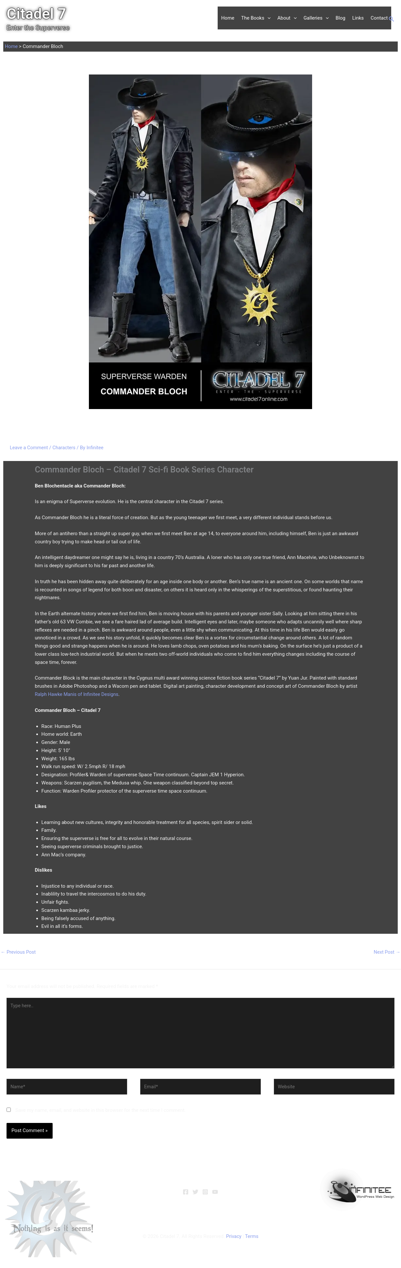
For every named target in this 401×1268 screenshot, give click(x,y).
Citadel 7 (36, 14)
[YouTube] (215, 1195)
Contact (379, 18)
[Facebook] (186, 1195)
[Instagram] (205, 1195)
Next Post (386, 952)
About (287, 18)
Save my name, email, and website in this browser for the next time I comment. (100, 1113)
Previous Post (19, 952)
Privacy (233, 1239)
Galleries (316, 18)
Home (227, 18)
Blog (340, 18)
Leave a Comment (29, 447)
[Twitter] (195, 1195)
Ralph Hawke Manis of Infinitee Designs (78, 694)
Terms (252, 1239)
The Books (256, 18)
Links (358, 18)
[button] (267, 18)
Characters (65, 447)
